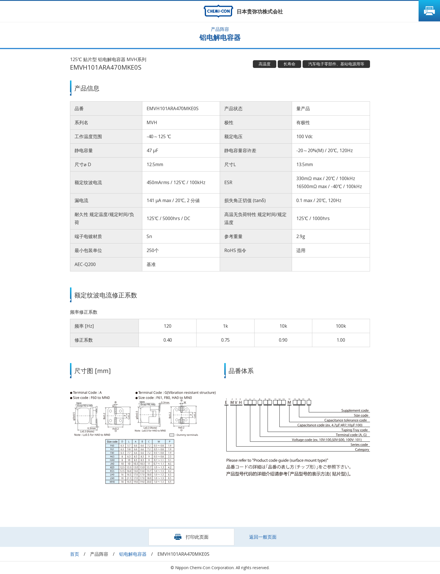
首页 (74, 554)
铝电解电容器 (133, 554)
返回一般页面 (263, 537)
